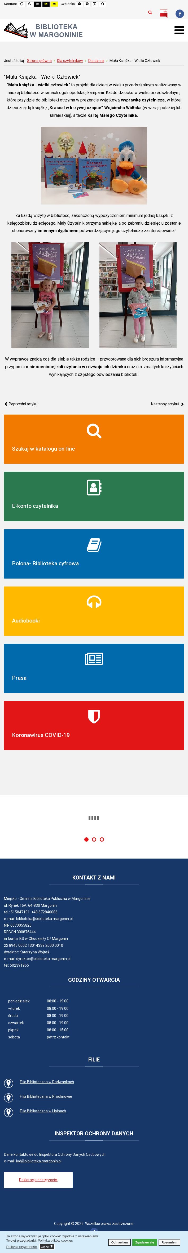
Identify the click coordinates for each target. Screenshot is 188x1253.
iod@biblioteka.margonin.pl (39, 1161)
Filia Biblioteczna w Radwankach (47, 1082)
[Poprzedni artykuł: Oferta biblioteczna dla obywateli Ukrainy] (21, 404)
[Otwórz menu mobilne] (179, 30)
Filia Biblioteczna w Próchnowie (46, 1096)
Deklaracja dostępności (38, 1180)
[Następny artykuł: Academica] (167, 404)
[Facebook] (180, 14)
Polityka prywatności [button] (21, 1247)
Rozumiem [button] (169, 1242)
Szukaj (150, 12)
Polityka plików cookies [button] (55, 1240)
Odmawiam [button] (119, 1242)
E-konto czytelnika (35, 506)
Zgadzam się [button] (144, 1242)
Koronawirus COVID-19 (41, 735)
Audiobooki (26, 620)
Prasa (19, 678)
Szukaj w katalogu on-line (43, 449)
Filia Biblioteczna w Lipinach (43, 1111)
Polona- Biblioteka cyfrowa (45, 563)
